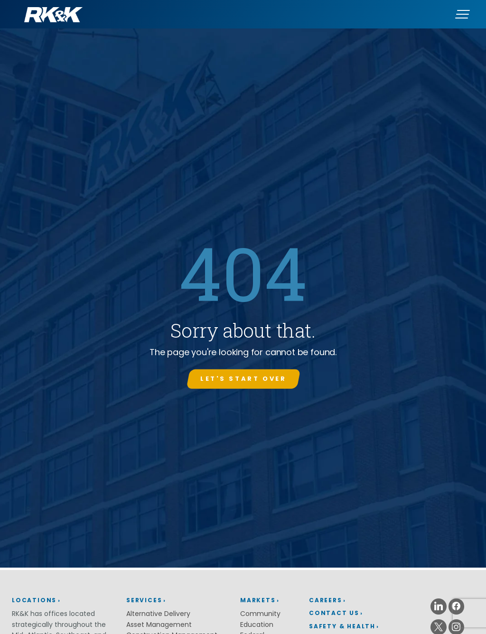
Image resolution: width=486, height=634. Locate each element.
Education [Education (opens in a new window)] (256, 624)
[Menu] (462, 14)
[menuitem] (359, 600)
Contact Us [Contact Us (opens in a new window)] (334, 613)
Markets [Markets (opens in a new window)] (258, 600)
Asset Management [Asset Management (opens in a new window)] (159, 624)
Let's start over (243, 378)
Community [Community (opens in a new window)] (260, 613)
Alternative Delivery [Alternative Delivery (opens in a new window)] (158, 613)
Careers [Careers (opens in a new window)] (325, 600)
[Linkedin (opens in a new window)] (439, 606)
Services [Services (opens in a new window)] (144, 600)
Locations (34, 600)
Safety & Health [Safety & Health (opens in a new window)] (342, 626)
